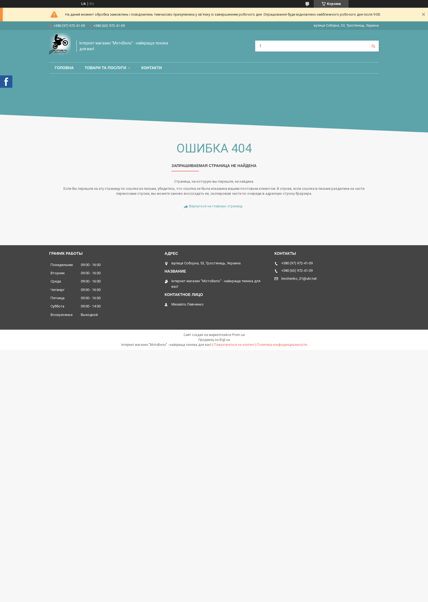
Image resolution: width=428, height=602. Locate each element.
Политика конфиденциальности (282, 345)
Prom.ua (238, 335)
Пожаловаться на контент (234, 345)
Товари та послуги (105, 68)
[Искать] (373, 46)
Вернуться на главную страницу (216, 206)
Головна (64, 68)
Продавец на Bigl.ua (214, 340)
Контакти (151, 68)
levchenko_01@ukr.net (299, 278)
